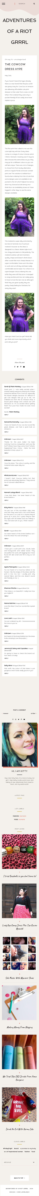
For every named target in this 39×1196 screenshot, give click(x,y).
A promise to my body (28, 1148)
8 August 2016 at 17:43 (22, 603)
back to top (19, 1178)
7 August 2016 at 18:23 (26, 492)
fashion (19, 816)
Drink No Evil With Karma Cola (19, 1129)
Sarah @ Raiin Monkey (12, 386)
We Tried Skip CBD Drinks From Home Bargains (19, 1078)
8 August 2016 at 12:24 (23, 567)
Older (34, 713)
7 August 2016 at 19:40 (19, 507)
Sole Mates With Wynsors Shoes (19, 978)
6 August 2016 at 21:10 (27, 386)
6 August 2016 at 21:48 (25, 422)
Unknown (7, 439)
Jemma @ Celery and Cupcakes (16, 648)
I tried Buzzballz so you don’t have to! (19, 876)
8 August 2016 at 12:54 (23, 588)
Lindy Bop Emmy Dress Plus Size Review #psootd (19, 927)
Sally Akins (8, 665)
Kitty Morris (8, 507)
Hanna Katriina (9, 603)
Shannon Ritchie (10, 588)
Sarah (6, 531)
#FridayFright (8, 1148)
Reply (6, 414)
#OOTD (16, 1148)
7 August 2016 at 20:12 (15, 531)
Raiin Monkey (14, 412)
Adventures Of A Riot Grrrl (19, 31)
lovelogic (25, 1192)
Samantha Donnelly (11, 422)
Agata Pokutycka (10, 567)
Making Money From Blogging (19, 1027)
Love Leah (8, 618)
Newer (5, 713)
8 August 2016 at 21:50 (18, 633)
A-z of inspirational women (13, 1151)
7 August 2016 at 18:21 (23, 475)
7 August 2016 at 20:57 (18, 546)
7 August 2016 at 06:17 (17, 439)
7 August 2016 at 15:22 (18, 460)
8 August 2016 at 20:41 (18, 618)
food (19, 819)
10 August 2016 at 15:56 (19, 665)
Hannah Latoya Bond (12, 492)
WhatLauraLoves (10, 475)
